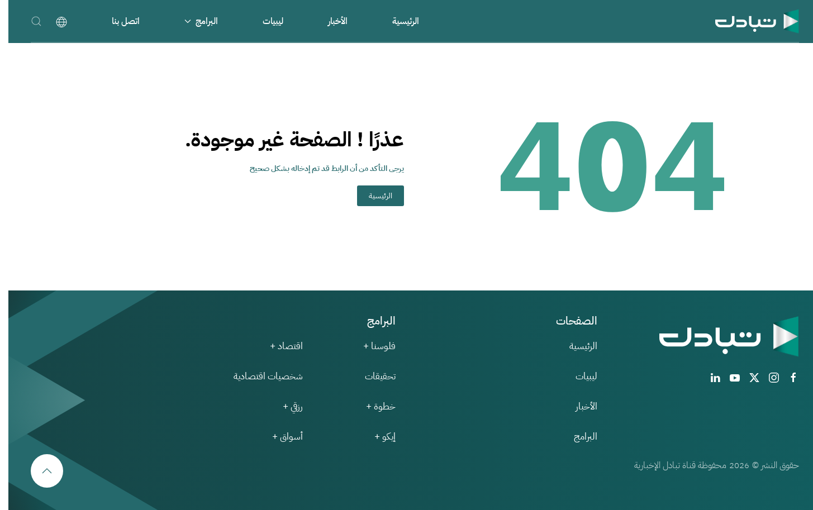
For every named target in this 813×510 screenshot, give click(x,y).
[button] (28, 21)
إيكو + (376, 437)
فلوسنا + (371, 346)
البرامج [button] (193, 21)
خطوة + (372, 406)
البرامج (577, 437)
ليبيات (264, 21)
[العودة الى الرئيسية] (749, 21)
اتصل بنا (117, 21)
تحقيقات (371, 376)
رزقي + (284, 406)
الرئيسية (397, 21)
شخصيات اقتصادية (259, 376)
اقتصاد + (278, 346)
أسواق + (279, 437)
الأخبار (329, 21)
